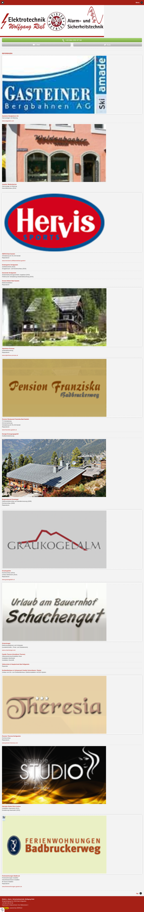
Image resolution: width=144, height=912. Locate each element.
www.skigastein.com (8, 121)
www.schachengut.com (9, 650)
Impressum (5, 905)
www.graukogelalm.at (8, 579)
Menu (137, 2)
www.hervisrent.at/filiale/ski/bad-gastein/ (13, 260)
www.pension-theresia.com (10, 743)
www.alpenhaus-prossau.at (10, 355)
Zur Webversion (23, 905)
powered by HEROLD (16, 908)
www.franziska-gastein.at (9, 430)
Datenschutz (13, 905)
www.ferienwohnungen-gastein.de (12, 886)
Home (2, 2)
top (137, 893)
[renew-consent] (2, 909)
